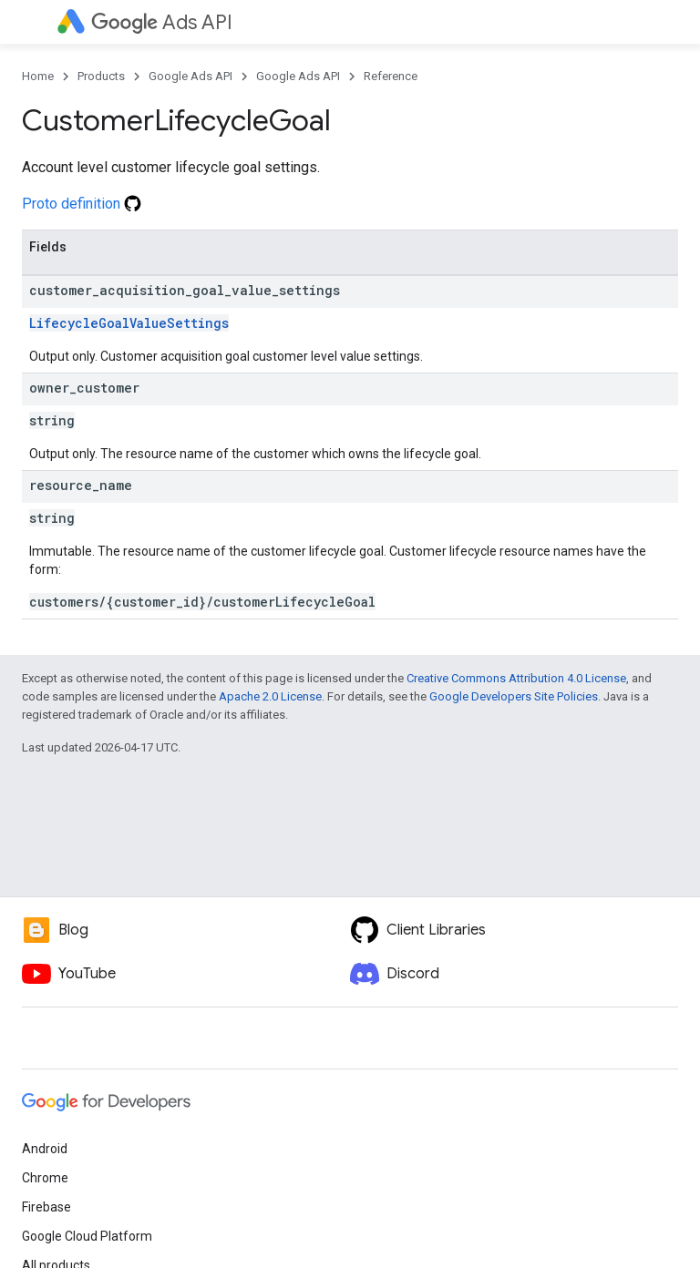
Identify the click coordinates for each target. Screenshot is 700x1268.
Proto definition (81, 203)
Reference (390, 76)
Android (44, 1148)
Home (38, 76)
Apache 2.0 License (270, 696)
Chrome (45, 1178)
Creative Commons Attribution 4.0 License (516, 678)
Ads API (161, 22)
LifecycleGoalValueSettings (129, 323)
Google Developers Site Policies (513, 696)
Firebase (46, 1207)
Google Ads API (190, 76)
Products (101, 76)
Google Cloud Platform (87, 1236)
